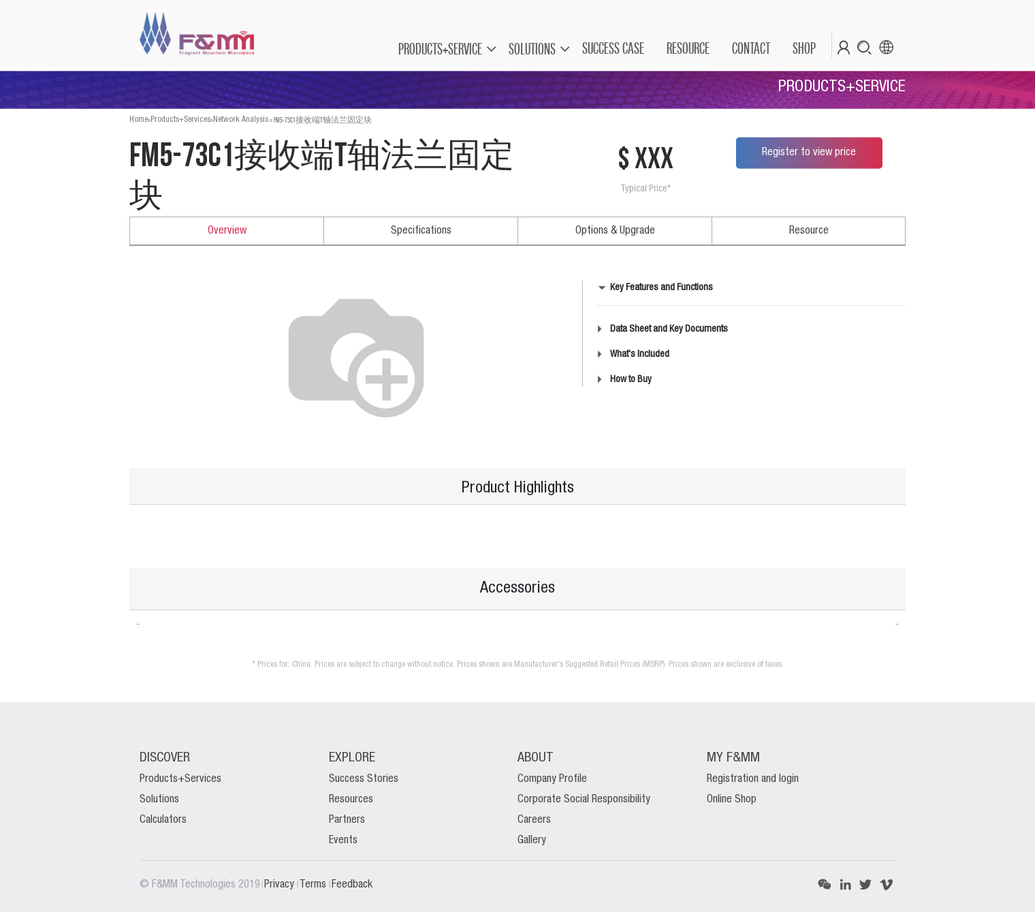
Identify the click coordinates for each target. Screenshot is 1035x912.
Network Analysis (240, 119)
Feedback (352, 885)
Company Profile (552, 779)
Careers (534, 820)
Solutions (159, 799)
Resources (351, 799)
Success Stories (363, 779)
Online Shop (732, 799)
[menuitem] (612, 48)
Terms (314, 885)
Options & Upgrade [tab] (615, 231)
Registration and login (753, 779)
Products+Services (180, 119)
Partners (347, 820)
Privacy (280, 885)
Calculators (163, 820)
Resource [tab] (809, 231)
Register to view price (809, 152)
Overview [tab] (227, 231)
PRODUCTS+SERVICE (440, 49)
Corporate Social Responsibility (584, 799)
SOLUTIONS (532, 49)
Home (138, 119)
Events (343, 840)
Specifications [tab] (421, 231)
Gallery (532, 840)
